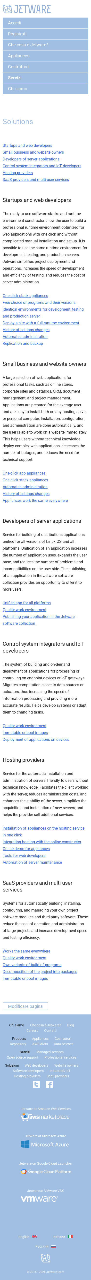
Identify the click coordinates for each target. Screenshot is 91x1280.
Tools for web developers (24, 855)
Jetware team (55, 1272)
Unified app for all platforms (27, 603)
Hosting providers (18, 172)
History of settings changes (26, 329)
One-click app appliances (24, 473)
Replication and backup (23, 343)
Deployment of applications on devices (36, 739)
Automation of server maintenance (32, 862)
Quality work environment (24, 609)
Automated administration (25, 336)
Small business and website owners (33, 152)
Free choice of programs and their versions (39, 302)
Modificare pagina (25, 1006)
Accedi (14, 22)
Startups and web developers (27, 145)
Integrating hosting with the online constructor (42, 842)
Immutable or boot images (25, 732)
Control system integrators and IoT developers (42, 166)
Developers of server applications (31, 159)
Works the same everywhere (26, 951)
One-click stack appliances (25, 295)
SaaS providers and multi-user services (36, 179)
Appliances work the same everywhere (35, 500)
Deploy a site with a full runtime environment (41, 323)
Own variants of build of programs (32, 964)
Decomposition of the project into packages (40, 971)
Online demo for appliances (26, 848)
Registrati (17, 33)
